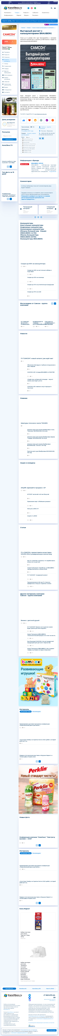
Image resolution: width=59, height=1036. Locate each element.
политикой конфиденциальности (45, 1018)
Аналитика (45, 12)
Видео (6, 87)
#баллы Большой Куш (27, 140)
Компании (7, 12)
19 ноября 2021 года (27, 131)
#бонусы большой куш (27, 139)
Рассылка (6, 132)
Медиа (26, 15)
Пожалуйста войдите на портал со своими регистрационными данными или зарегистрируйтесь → (35, 197)
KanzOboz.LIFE (36, 988)
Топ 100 (32, 8)
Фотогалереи (8, 75)
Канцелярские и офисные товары (14, 9)
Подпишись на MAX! (28, 8)
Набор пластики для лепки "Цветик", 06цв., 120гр (25, 934)
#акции (28, 137)
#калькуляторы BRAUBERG (28, 148)
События (35, 12)
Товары (17, 12)
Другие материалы (7, 71)
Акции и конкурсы (7, 60)
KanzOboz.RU (9, 988)
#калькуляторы (25, 142)
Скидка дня (7, 66)
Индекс (35, 8)
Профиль (7, 52)
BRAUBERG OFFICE (37, 163)
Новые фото (24, 817)
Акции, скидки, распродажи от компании (42, 27)
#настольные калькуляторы (28, 145)
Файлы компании (7, 78)
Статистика (9, 84)
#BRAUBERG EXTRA (26, 150)
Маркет (19, 15)
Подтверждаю (52, 1030)
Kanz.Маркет (24, 909)
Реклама (35, 15)
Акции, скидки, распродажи (28, 134)
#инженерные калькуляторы (29, 143)
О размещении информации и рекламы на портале (41, 1022)
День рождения (8, 119)
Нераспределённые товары (28, 981)
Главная (23, 27)
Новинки (6, 57)
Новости (26, 12)
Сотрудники (7, 89)
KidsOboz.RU (22, 988)
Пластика (23, 938)
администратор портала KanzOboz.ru (49, 1000)
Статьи (6, 63)
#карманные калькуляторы (28, 147)
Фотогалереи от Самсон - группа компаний (33, 304)
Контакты (7, 92)
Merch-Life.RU (50, 988)
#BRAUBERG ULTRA (26, 152)
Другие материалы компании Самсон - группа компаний (32, 594)
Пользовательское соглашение (36, 1016)
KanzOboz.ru (7, 1009)
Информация (8, 15)
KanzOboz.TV (7, 145)
